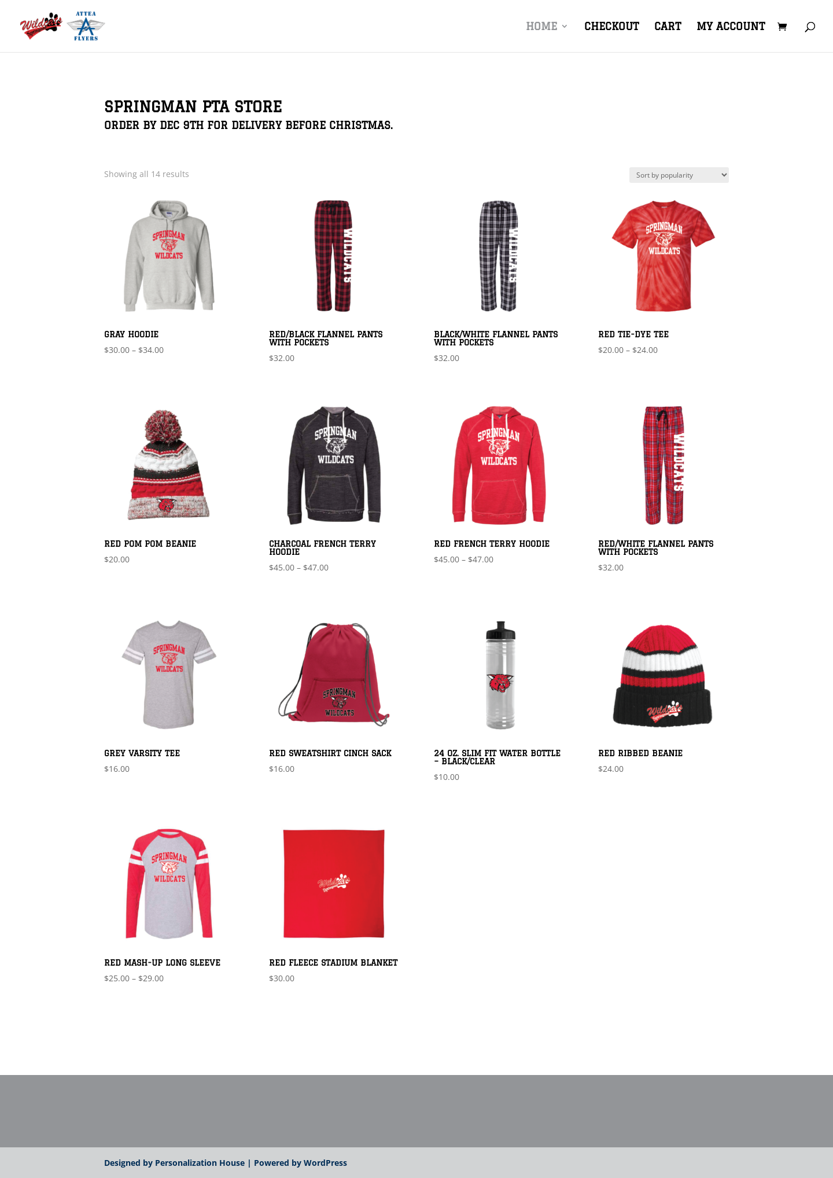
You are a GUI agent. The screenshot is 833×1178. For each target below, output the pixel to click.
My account (730, 27)
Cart (667, 27)
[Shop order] (679, 175)
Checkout (611, 27)
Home (541, 27)
